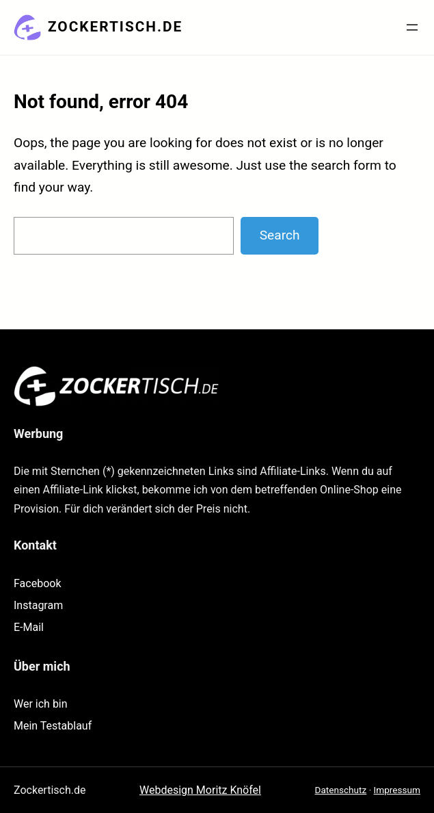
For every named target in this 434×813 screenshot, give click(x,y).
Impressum (397, 789)
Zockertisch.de (115, 26)
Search (280, 235)
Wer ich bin (41, 703)
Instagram (38, 605)
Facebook (37, 583)
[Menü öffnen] (412, 27)
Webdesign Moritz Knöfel (200, 790)
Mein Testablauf (53, 725)
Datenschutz (341, 789)
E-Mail (29, 627)
